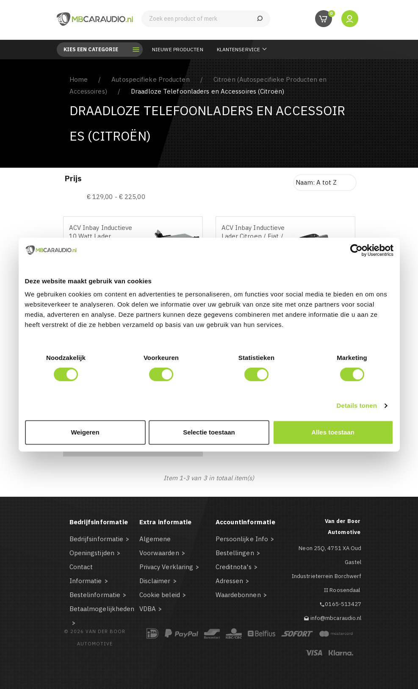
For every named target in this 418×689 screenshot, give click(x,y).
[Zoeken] (205, 19)
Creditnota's (234, 567)
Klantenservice (238, 49)
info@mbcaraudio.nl (336, 618)
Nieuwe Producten (177, 49)
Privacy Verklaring (166, 567)
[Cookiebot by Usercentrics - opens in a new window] (356, 250)
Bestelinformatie (95, 595)
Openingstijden (91, 553)
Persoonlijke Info (242, 539)
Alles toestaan (332, 432)
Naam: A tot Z (316, 182)
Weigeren (85, 432)
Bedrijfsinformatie (96, 539)
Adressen (230, 581)
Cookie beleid (159, 595)
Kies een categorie (97, 49)
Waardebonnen (238, 595)
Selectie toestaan (209, 432)
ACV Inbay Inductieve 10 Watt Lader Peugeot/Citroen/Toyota (104, 236)
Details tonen (357, 405)
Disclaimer (155, 581)
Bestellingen (235, 553)
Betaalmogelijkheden (102, 609)
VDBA (147, 609)
